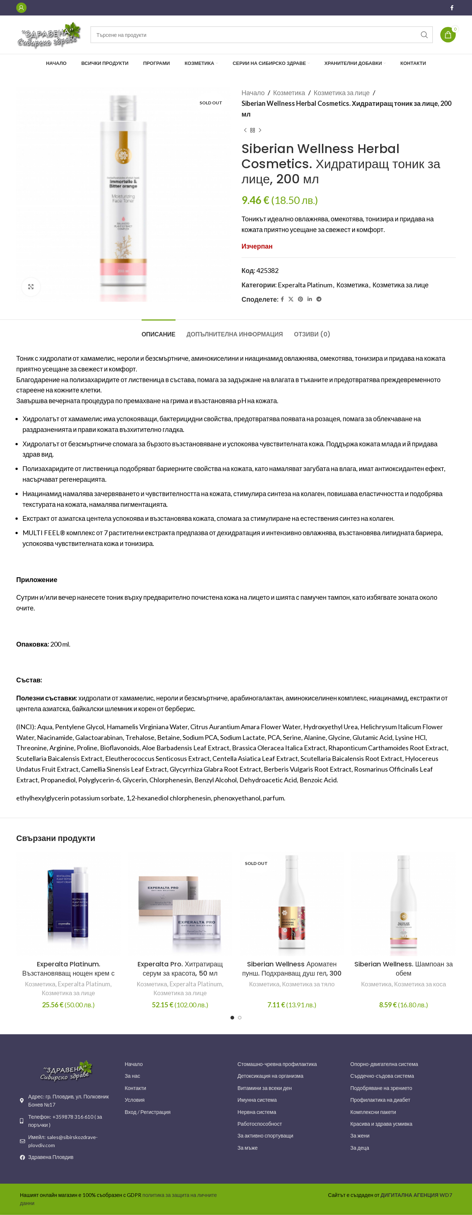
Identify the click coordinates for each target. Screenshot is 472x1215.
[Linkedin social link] (309, 299)
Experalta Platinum (305, 285)
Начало (253, 93)
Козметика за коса (420, 984)
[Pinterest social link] (300, 299)
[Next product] (260, 130)
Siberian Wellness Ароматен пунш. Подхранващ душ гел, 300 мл (291, 973)
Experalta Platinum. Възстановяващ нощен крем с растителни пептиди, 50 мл (68, 973)
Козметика (289, 93)
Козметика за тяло (308, 984)
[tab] (159, 330)
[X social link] (291, 299)
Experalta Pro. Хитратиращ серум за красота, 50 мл (180, 968)
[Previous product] (245, 130)
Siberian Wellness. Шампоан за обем (403, 968)
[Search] (261, 34)
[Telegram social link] (319, 299)
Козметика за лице (342, 93)
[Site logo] (49, 34)
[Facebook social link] (452, 8)
